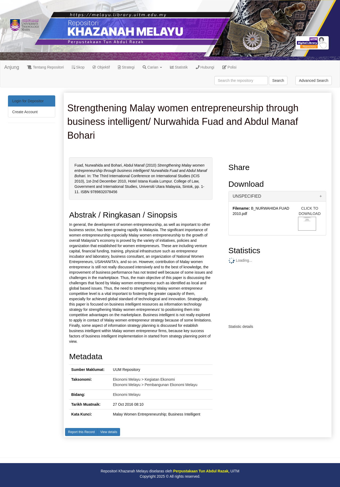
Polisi (229, 67)
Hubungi (205, 67)
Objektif (101, 67)
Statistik (179, 67)
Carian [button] (152, 67)
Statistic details (240, 326)
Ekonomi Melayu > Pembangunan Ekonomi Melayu (155, 385)
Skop (78, 67)
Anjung (11, 67)
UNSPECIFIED (247, 196)
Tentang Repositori (45, 67)
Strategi (126, 67)
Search (278, 80)
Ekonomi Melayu (127, 394)
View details (108, 432)
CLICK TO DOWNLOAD (310, 211)
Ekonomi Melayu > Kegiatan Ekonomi (144, 379)
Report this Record (81, 432)
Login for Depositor (28, 101)
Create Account (25, 112)
